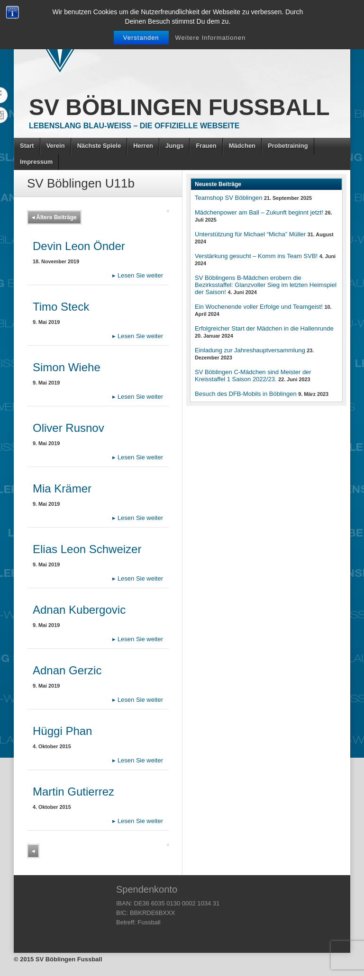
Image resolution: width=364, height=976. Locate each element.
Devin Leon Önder (79, 246)
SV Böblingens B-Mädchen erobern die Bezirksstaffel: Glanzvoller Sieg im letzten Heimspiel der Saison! (266, 284)
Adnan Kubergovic (79, 609)
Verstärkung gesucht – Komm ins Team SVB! (256, 256)
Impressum (36, 161)
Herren (143, 145)
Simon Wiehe (66, 367)
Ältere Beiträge (54, 217)
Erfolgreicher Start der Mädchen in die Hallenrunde (264, 328)
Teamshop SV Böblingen (228, 197)
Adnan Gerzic (67, 670)
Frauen (206, 145)
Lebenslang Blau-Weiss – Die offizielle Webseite (134, 126)
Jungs (174, 145)
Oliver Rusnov (68, 427)
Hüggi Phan (62, 731)
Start (27, 145)
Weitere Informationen (210, 37)
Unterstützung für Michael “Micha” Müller (250, 234)
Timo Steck (61, 306)
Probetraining (288, 145)
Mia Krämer (62, 488)
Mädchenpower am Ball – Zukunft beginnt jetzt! (259, 212)
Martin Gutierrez (73, 791)
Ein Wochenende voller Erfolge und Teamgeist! (259, 306)
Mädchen (242, 145)
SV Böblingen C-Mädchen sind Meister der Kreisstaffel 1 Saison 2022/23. (253, 375)
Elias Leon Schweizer (87, 549)
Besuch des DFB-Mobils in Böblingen (246, 393)
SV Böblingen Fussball (179, 107)
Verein (55, 145)
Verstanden (141, 37)
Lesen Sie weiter (137, 275)
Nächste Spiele (99, 145)
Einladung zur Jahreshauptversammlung (250, 350)
